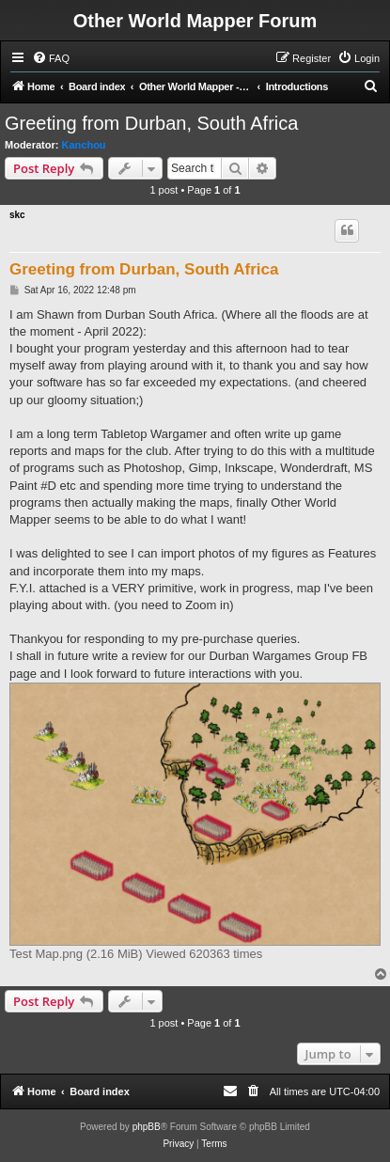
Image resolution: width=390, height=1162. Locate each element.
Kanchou (84, 144)
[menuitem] (51, 58)
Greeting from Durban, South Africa (151, 123)
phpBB (147, 1127)
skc (17, 215)
